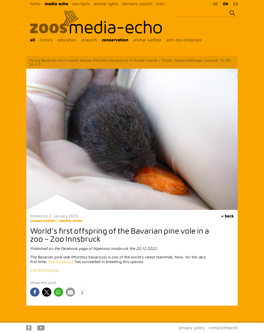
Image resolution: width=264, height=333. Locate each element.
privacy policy (192, 327)
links (160, 3)
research (89, 39)
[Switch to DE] (214, 3)
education (67, 39)
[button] (34, 292)
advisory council (137, 3)
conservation (115, 39)
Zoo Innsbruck (61, 261)
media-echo (56, 3)
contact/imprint (223, 327)
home (35, 3)
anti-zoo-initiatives (184, 39)
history (46, 39)
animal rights (106, 3)
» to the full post (44, 270)
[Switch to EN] (224, 3)
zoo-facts (81, 3)
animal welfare (147, 39)
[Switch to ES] (234, 3)
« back (227, 216)
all (32, 39)
